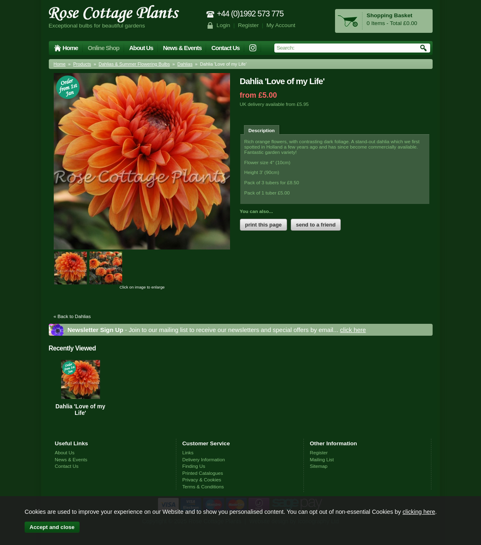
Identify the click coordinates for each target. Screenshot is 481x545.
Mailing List (322, 459)
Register (248, 25)
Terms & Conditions (203, 486)
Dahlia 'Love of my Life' (80, 409)
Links (188, 452)
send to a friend (316, 225)
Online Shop (103, 47)
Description (261, 130)
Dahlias (185, 64)
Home (70, 47)
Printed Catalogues (202, 473)
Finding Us (193, 466)
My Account (281, 25)
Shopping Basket (389, 15)
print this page (263, 225)
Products (82, 64)
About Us (141, 47)
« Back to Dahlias (72, 316)
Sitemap (319, 466)
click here (353, 329)
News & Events (182, 47)
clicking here (419, 511)
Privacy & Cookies (201, 479)
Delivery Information (203, 459)
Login (223, 25)
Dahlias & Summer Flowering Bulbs (134, 64)
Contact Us (225, 47)
